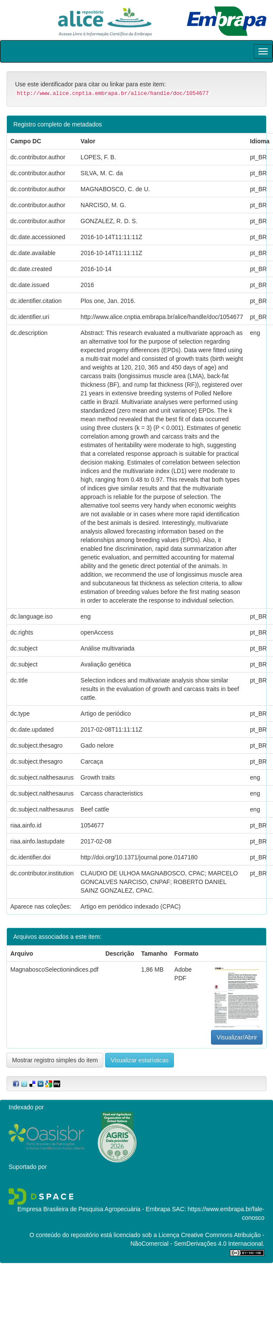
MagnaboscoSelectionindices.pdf (54, 969)
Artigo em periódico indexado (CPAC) (130, 906)
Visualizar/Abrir (237, 1037)
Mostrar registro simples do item (55, 1060)
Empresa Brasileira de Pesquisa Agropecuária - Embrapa (93, 1209)
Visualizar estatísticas (139, 1060)
